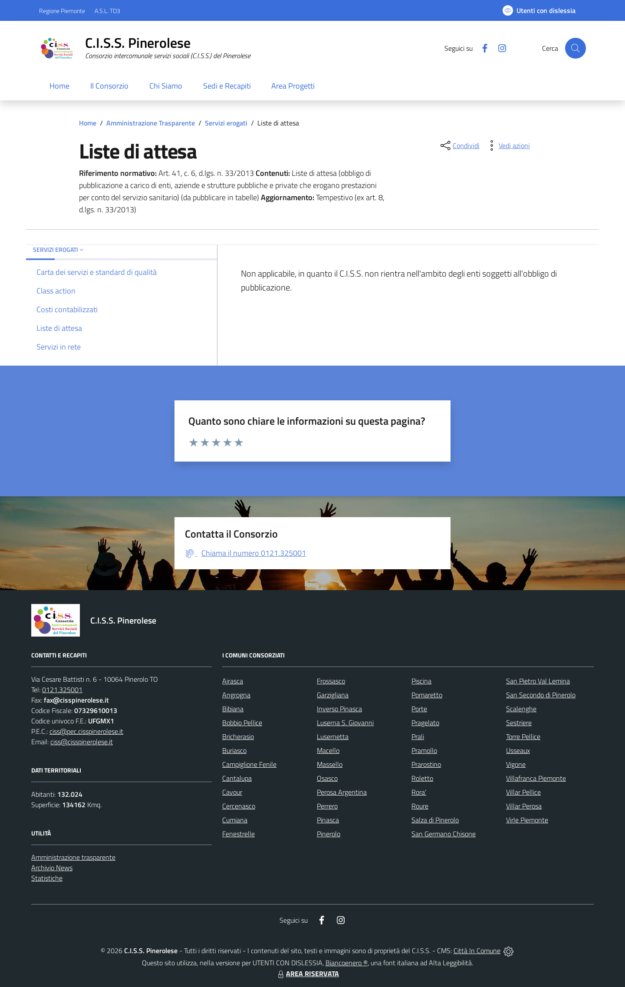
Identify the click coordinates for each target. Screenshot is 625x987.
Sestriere (519, 722)
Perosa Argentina (342, 792)
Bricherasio (238, 736)
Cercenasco (238, 806)
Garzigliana (333, 695)
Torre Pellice (523, 736)
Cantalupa (237, 778)
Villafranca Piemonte (536, 778)
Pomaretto (426, 695)
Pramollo (424, 750)
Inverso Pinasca (339, 708)
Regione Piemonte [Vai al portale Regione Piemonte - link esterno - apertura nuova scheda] (62, 10)
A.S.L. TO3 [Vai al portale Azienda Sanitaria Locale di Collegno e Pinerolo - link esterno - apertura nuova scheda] (107, 10)
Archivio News (51, 867)
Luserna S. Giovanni (345, 722)
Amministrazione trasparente (73, 857)
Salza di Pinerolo (435, 820)
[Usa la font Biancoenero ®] (539, 10)
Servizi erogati (226, 123)
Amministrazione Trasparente (150, 123)
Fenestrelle (238, 834)
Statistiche (46, 878)
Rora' (418, 792)
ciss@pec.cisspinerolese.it (86, 731)
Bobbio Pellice (242, 722)
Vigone (516, 764)
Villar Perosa (524, 806)
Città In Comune (477, 950)
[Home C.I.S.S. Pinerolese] (144, 48)
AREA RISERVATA (307, 973)
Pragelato (425, 722)
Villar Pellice (523, 792)
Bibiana (232, 708)
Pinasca (328, 820)
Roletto (422, 778)
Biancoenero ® (347, 962)
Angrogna (236, 695)
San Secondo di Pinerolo (541, 695)
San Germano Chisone (443, 834)
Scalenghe (521, 708)
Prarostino (426, 764)
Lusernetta (333, 736)
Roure (419, 806)
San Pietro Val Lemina (538, 681)
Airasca (232, 681)
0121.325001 (62, 689)
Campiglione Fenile (249, 764)
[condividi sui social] (459, 145)
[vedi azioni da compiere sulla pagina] (507, 145)
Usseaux (518, 750)
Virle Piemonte (527, 820)
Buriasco (234, 750)
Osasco (327, 778)
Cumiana (234, 820)
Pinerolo (328, 834)
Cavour (232, 792)
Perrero (327, 806)
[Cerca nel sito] (575, 48)
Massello (329, 764)
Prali (417, 736)
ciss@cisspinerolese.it (81, 741)
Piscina (421, 681)
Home (87, 123)
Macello (328, 750)
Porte (419, 708)
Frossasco (331, 681)
